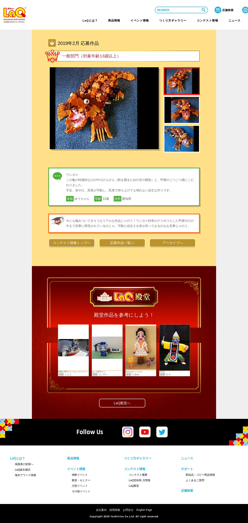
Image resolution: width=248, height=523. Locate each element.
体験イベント (80, 474)
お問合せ (128, 509)
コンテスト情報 (207, 20)
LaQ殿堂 (134, 485)
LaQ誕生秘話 (22, 469)
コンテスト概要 (138, 474)
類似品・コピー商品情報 (200, 474)
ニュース (234, 20)
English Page (144, 509)
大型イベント (80, 485)
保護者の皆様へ (24, 464)
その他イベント (81, 491)
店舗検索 (187, 490)
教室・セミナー (81, 480)
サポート (187, 469)
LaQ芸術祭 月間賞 (139, 480)
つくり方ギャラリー (172, 20)
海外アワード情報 (25, 475)
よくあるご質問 (195, 480)
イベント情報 (139, 20)
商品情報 (114, 20)
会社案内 (101, 509)
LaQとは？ (90, 20)
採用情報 (114, 509)
